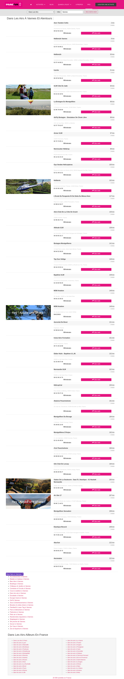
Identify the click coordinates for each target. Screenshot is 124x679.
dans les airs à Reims (20, 670)
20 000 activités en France (62, 678)
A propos (79, 4)
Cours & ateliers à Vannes (19, 591)
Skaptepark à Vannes (17, 619)
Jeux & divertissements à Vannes (21, 603)
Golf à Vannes (15, 600)
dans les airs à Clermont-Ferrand (78, 655)
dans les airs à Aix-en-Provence (77, 657)
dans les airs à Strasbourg (21, 651)
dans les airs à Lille (19, 672)
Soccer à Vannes (16, 624)
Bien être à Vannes (16, 581)
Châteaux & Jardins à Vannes (20, 586)
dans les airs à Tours (19, 668)
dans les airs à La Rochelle (21, 664)
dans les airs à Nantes (20, 657)
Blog (52, 4)
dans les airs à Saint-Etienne (77, 659)
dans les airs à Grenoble (75, 651)
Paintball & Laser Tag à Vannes (21, 607)
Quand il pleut (64, 4)
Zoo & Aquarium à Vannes (19, 628)
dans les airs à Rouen (20, 659)
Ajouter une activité (106, 4)
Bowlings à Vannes (16, 584)
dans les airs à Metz (74, 672)
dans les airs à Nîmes (74, 664)
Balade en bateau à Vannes (19, 579)
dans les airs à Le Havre (75, 640)
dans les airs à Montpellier (21, 653)
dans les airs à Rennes (20, 655)
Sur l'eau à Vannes (16, 626)
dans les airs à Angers (74, 645)
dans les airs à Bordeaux (21, 647)
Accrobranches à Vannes (18, 577)
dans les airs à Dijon (74, 666)
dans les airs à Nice (19, 662)
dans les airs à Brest (19, 666)
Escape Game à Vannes (18, 598)
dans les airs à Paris (20, 640)
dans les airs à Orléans (75, 653)
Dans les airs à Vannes (18, 593)
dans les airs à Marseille (21, 645)
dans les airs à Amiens (75, 670)
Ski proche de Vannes (17, 621)
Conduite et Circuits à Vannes (20, 588)
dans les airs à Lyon (19, 642)
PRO (88, 4)
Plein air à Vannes (16, 614)
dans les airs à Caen (74, 649)
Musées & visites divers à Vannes (21, 605)
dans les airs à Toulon (74, 642)
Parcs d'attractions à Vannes (20, 610)
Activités (40, 4)
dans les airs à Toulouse (21, 649)
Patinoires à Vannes (17, 612)
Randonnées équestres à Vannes (21, 617)
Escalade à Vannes (16, 595)
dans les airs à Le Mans (75, 668)
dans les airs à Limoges (75, 662)
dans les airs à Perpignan (75, 647)
